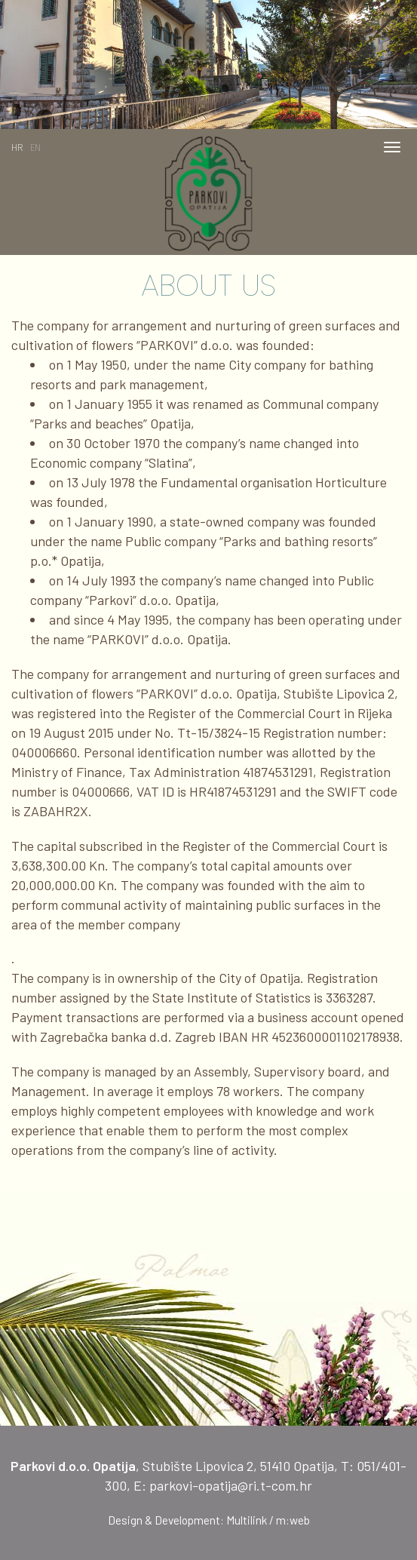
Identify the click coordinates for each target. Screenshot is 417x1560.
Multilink (246, 1520)
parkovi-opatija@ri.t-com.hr (230, 1485)
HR (17, 147)
